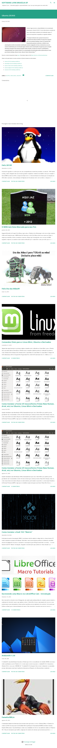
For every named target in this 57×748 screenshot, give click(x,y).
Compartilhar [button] (49, 75)
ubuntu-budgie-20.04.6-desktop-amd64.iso (14, 67)
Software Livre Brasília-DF (15, 2)
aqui (19, 55)
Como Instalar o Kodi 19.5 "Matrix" (17, 532)
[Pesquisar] (51, 3)
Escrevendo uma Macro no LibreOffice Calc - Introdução (26, 594)
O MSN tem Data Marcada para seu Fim (19, 227)
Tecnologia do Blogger (28, 742)
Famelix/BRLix (8, 717)
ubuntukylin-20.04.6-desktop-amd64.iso (13, 63)
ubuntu (19, 75)
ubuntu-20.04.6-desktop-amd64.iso (12, 61)
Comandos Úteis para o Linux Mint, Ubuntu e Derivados (26, 342)
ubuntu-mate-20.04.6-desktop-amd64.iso (13, 65)
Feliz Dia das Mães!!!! (11, 288)
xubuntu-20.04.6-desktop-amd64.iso (12, 69)
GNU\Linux (13, 75)
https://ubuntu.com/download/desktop (39, 55)
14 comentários (15, 610)
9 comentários (15, 358)
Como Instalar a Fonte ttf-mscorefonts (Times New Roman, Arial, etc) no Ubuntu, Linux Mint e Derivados (28, 405)
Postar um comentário (18, 181)
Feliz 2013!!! (7, 165)
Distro (8, 75)
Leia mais (52, 181)
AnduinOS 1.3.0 (8, 655)
